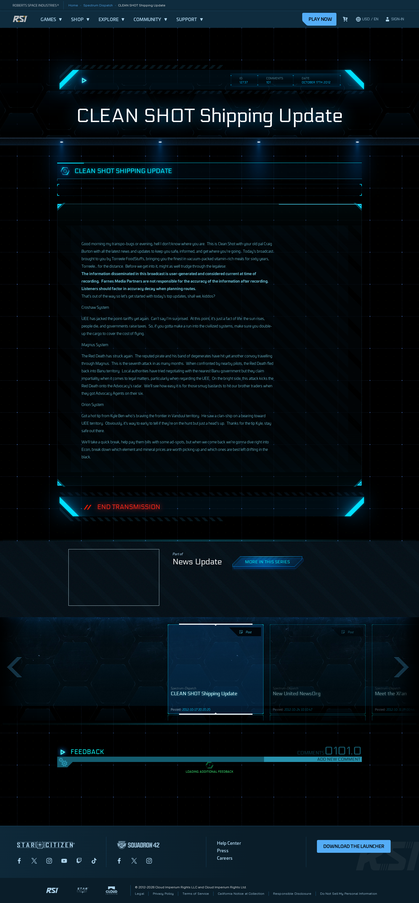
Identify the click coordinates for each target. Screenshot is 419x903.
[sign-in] (394, 19)
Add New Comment (338, 759)
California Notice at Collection (241, 894)
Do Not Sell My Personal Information (348, 894)
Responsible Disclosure (292, 894)
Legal (139, 894)
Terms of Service (196, 894)
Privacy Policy (163, 894)
